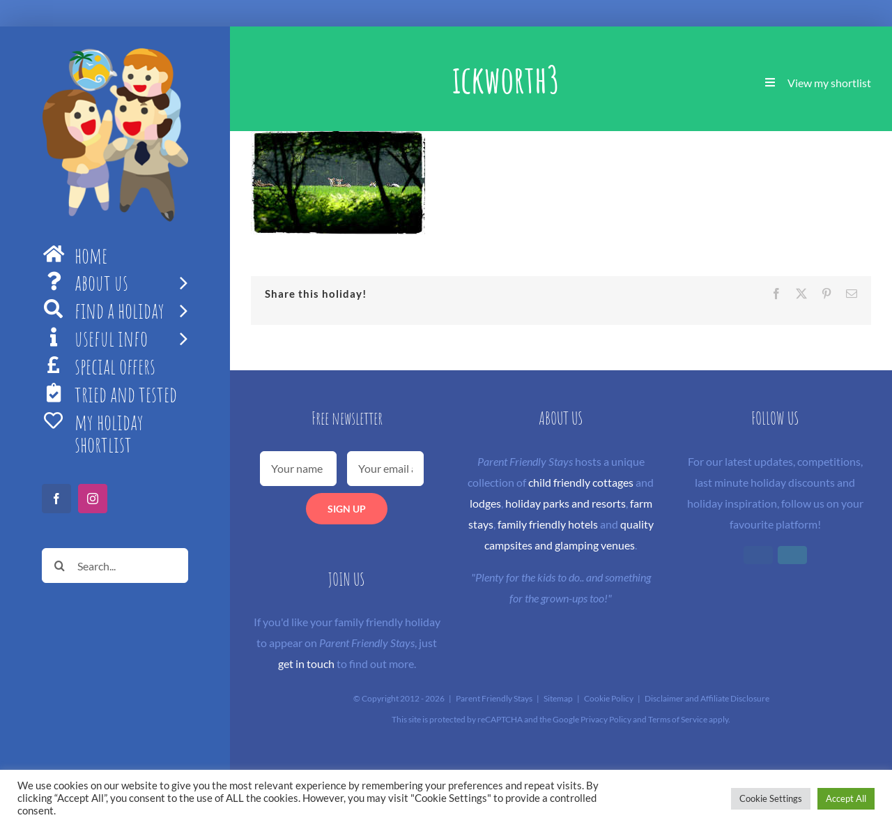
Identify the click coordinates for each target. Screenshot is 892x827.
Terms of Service (677, 719)
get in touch (306, 663)
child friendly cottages (580, 482)
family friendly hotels (548, 524)
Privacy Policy (605, 719)
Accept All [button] (846, 798)
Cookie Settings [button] (770, 798)
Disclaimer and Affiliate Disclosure (707, 698)
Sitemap (558, 698)
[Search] (59, 565)
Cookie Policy (608, 698)
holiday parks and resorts (565, 503)
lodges (485, 503)
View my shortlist (829, 82)
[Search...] (115, 565)
